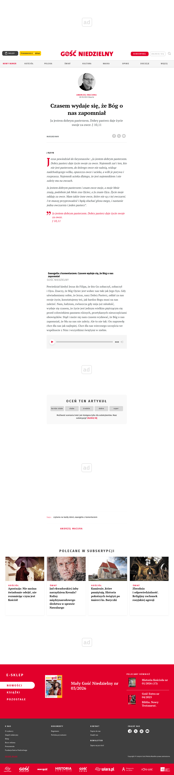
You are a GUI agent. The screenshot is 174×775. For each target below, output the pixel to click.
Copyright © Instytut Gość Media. (139, 756)
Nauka (106, 63)
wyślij (124, 135)
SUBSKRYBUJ (139, 54)
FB (114, 135)
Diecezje (144, 63)
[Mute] (122, 341)
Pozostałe (13, 699)
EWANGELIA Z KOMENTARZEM (86, 517)
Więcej (164, 63)
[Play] (52, 342)
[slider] (84, 342)
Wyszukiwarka (169, 53)
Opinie (125, 63)
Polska (48, 63)
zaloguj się (157, 54)
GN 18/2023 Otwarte (86, 97)
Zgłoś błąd (11, 756)
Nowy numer (10, 63)
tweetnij (119, 135)
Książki (13, 692)
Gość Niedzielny (58, 279)
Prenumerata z (30, 53)
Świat (68, 63)
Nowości (13, 685)
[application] (87, 342)
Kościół (29, 63)
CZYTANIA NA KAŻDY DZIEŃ (63, 517)
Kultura (86, 63)
